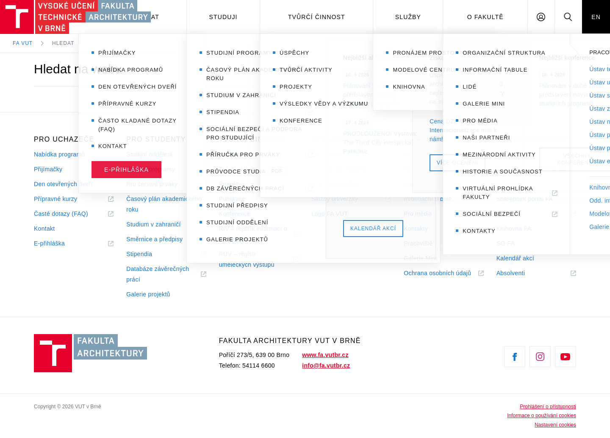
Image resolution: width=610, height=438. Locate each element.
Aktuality (415, 154)
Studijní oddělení (149, 154)
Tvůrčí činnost (316, 17)
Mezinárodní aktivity (338, 169)
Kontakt (44, 228)
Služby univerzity (334, 198)
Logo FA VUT (329, 213)
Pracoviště (418, 243)
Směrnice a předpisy (154, 239)
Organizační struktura (433, 169)
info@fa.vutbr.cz (326, 365)
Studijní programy (150, 169)
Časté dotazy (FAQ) (61, 213)
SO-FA (505, 243)
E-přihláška (49, 243)
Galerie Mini (420, 258)
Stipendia (139, 254)
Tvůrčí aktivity (238, 169)
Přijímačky (48, 169)
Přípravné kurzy (55, 198)
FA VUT (23, 43)
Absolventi (521, 273)
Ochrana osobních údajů (437, 273)
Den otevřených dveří (63, 184)
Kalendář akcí (515, 258)
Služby (408, 17)
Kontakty (416, 228)
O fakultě (485, 17)
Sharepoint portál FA (524, 198)
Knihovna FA (513, 228)
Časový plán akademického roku (164, 204)
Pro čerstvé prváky (151, 184)
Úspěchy (231, 154)
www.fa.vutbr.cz (325, 355)
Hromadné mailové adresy (532, 169)
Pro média (418, 213)
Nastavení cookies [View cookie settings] (555, 425)
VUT (513, 214)
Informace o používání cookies (541, 415)
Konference (234, 213)
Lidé (410, 184)
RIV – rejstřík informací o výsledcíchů (253, 234)
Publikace (232, 198)
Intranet (507, 184)
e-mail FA (509, 154)
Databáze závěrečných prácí (157, 274)
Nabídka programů (59, 154)
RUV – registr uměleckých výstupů (246, 259)
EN (596, 17)
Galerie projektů (148, 294)
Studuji (223, 17)
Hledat (63, 43)
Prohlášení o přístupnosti (548, 407)
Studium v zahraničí (153, 224)
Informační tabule (428, 198)
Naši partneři (329, 154)
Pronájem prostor (335, 184)
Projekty (230, 184)
